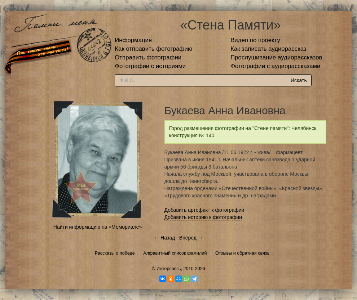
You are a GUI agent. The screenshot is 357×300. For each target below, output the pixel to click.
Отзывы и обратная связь (242, 253)
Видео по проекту (255, 40)
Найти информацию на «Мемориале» (97, 227)
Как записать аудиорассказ (268, 48)
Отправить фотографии (148, 57)
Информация (133, 40)
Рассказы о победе (115, 253)
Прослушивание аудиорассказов (276, 57)
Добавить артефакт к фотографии (204, 210)
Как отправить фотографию (153, 48)
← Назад (164, 238)
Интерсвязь (169, 268)
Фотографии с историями (150, 66)
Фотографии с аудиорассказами (275, 66)
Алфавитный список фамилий (175, 253)
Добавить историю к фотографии (203, 217)
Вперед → (191, 238)
